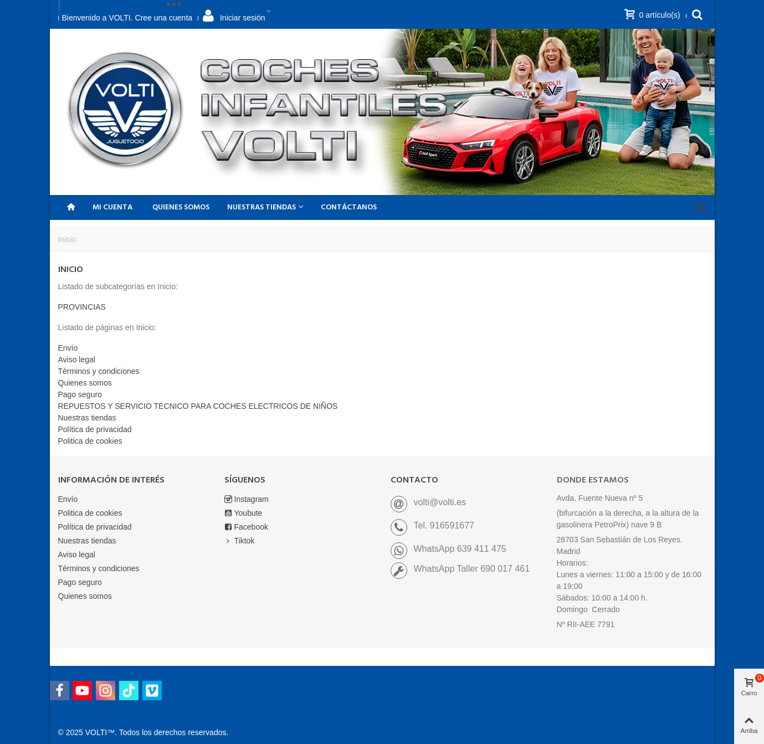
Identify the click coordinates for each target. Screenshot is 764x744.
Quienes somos (180, 207)
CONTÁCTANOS (349, 207)
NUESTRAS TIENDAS (261, 207)
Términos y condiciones (99, 371)
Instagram (246, 499)
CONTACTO (414, 480)
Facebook (246, 527)
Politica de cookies (90, 441)
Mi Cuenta (112, 207)
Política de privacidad (95, 429)
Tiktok (239, 541)
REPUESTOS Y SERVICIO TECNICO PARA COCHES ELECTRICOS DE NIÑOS (198, 406)
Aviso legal (76, 359)
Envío (68, 347)
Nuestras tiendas (87, 417)
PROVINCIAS (82, 306)
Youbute (243, 513)
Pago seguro (80, 394)
